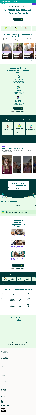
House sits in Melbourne (4, 395)
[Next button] (6, 61)
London (28, 293)
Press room (2, 368)
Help (27, 3)
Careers (2, 366)
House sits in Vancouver (4, 396)
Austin (19, 301)
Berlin (28, 300)
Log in (29, 3)
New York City (20, 295)
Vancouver (28, 299)
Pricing (2, 353)
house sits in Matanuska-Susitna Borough (19, 22)
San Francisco (20, 298)
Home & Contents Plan (4, 357)
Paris (28, 304)
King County (11, 295)
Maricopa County (12, 306)
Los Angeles (20, 294)
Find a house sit (15, 3)
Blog (1, 367)
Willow (2, 298)
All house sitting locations (4, 397)
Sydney (28, 294)
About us (2, 362)
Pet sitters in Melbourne (4, 382)
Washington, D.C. (21, 305)
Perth (28, 297)
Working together (3, 371)
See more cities (21, 308)
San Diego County (12, 300)
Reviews (2, 359)
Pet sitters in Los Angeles (4, 380)
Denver (19, 300)
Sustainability (2, 365)
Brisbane (28, 298)
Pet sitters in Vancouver (4, 383)
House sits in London (3, 390)
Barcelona (28, 305)
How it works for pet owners (4, 351)
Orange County (12, 305)
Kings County (11, 307)
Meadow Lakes (3, 297)
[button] (7, 164)
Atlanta (20, 307)
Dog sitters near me (3, 376)
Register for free (18, 19)
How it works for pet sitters (4, 352)
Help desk (2, 356)
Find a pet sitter (9, 3)
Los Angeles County (12, 294)
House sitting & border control (5, 358)
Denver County (12, 298)
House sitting (2, 388)
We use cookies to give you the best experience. (9, 1)
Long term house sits (3, 389)
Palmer (2, 293)
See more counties (13, 308)
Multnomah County (12, 301)
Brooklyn (20, 306)
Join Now (33, 3)
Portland (20, 299)
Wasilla (2, 294)
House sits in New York (4, 391)
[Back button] (3, 61)
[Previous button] (3, 175)
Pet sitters (2, 374)
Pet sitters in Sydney (3, 381)
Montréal (28, 306)
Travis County (12, 299)
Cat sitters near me (3, 375)
